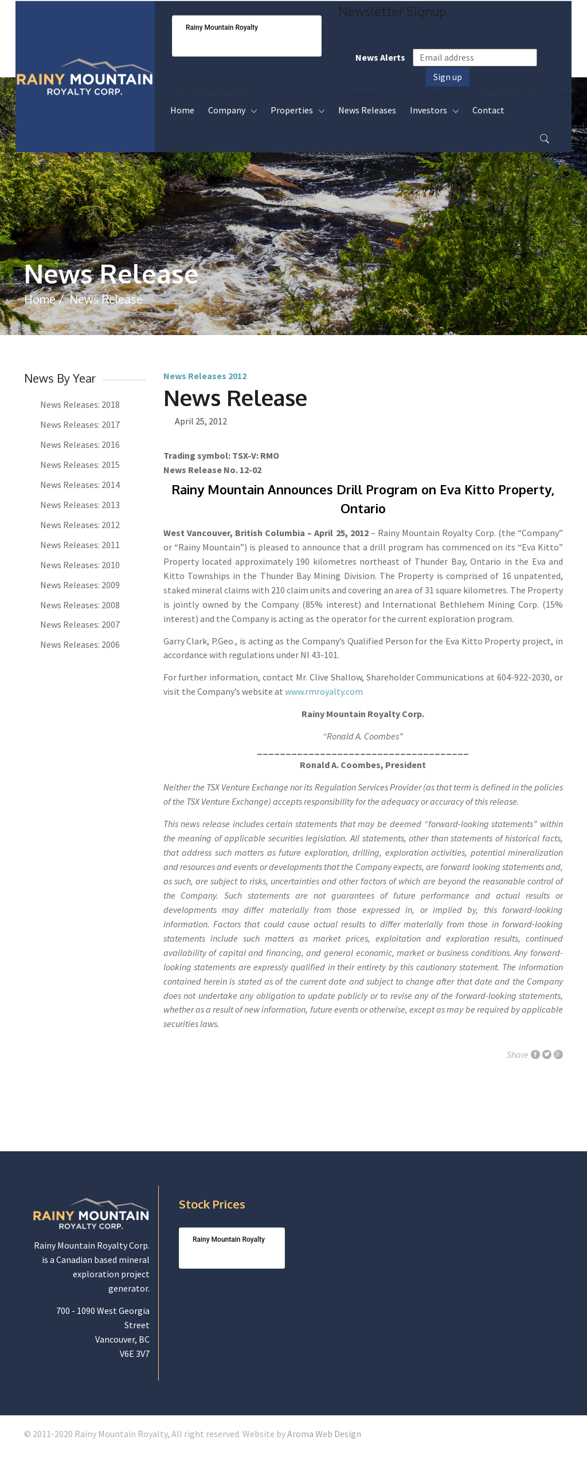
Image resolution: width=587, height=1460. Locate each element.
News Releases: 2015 (80, 464)
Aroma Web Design (324, 1433)
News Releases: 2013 (80, 504)
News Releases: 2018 (80, 404)
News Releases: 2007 (80, 624)
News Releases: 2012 (80, 524)
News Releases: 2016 (80, 444)
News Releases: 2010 (80, 564)
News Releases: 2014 (80, 484)
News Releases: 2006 (80, 644)
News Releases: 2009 (80, 585)
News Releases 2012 (204, 375)
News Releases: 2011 (80, 544)
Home (40, 299)
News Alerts (380, 57)
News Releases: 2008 (80, 605)
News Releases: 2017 (80, 424)
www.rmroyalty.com (324, 691)
